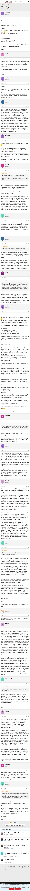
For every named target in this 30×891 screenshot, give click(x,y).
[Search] (28, 1)
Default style (4, 883)
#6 (28, 170)
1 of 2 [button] (10, 822)
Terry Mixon (6, 834)
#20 (28, 788)
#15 (28, 615)
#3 (28, 83)
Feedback (9, 860)
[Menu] (2, 1)
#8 (28, 243)
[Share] (27, 18)
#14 (28, 547)
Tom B (5, 860)
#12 (28, 450)
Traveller (11, 834)
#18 (28, 716)
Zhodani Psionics (9, 859)
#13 (28, 486)
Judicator (4, 9)
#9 (28, 277)
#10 (28, 311)
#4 (28, 106)
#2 (28, 58)
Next (16, 822)
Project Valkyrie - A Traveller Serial (14, 833)
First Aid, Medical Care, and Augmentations (16, 853)
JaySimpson (6, 854)
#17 (28, 683)
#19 (28, 770)
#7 (28, 220)
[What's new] (25, 1)
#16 (28, 629)
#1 (28, 18)
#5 (28, 140)
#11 (28, 421)
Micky (5, 840)
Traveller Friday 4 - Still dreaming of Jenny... (16, 839)
